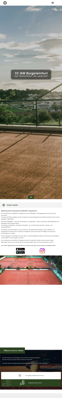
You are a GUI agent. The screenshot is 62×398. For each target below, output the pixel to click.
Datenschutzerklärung (33, 342)
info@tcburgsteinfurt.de (32, 380)
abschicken (31, 346)
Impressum (49, 395)
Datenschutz (57, 395)
